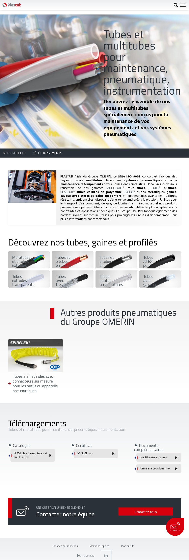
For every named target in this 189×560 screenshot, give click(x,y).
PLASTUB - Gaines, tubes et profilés (30, 455)
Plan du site (127, 546)
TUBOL (129, 191)
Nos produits (14, 153)
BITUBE (155, 187)
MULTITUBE (115, 187)
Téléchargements (47, 153)
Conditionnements (153, 457)
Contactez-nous (146, 511)
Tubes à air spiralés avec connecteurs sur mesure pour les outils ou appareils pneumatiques (35, 383)
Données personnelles (65, 546)
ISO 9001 (84, 453)
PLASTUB (67, 191)
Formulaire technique (155, 468)
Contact (175, 527)
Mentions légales (99, 546)
